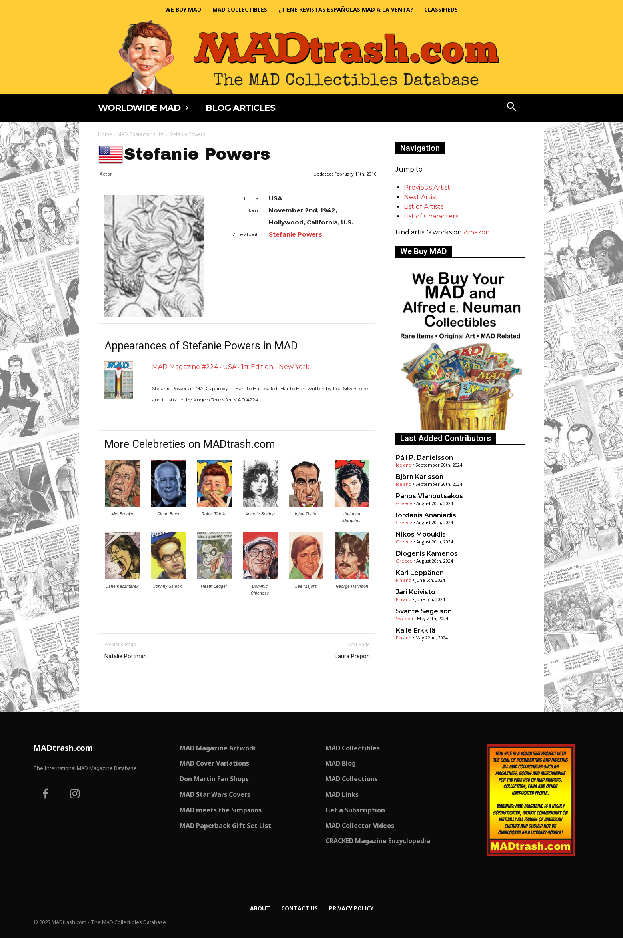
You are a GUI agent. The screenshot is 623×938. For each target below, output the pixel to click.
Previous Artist (427, 187)
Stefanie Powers (295, 234)
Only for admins (125, 697)
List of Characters (431, 216)
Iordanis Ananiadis (426, 515)
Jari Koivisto (415, 592)
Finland (403, 580)
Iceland (403, 465)
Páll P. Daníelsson (424, 457)
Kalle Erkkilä (415, 630)
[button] (511, 107)
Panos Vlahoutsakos (429, 496)
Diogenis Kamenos (427, 553)
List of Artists (423, 206)
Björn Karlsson (419, 477)
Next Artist (421, 197)
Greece (404, 503)
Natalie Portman (125, 656)
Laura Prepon (352, 656)
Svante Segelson (424, 611)
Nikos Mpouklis (421, 534)
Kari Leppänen (420, 573)
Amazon (476, 232)
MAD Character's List (140, 134)
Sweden (404, 618)
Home (105, 134)
